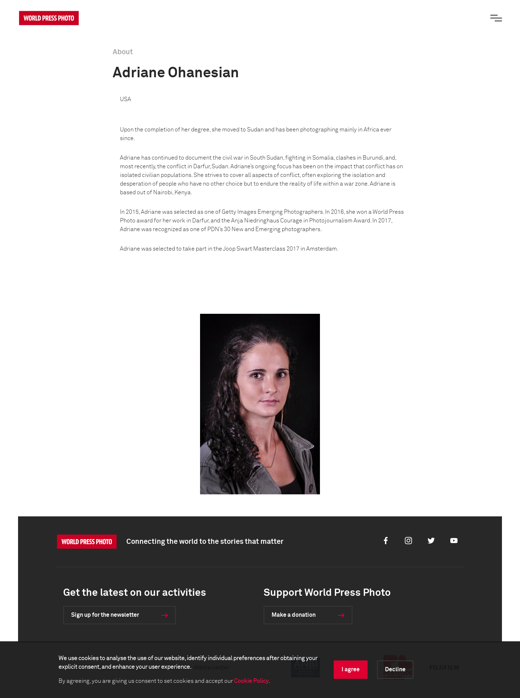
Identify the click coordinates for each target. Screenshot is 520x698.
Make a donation (294, 615)
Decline (395, 669)
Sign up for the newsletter (105, 615)
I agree (351, 669)
